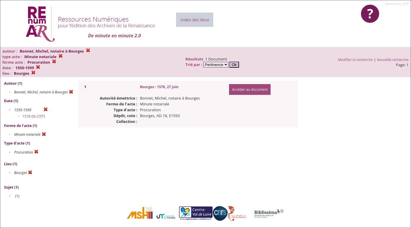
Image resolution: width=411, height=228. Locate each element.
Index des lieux (194, 19)
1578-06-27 (31, 116)
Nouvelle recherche (393, 59)
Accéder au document (250, 89)
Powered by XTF (397, 4)
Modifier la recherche (355, 59)
